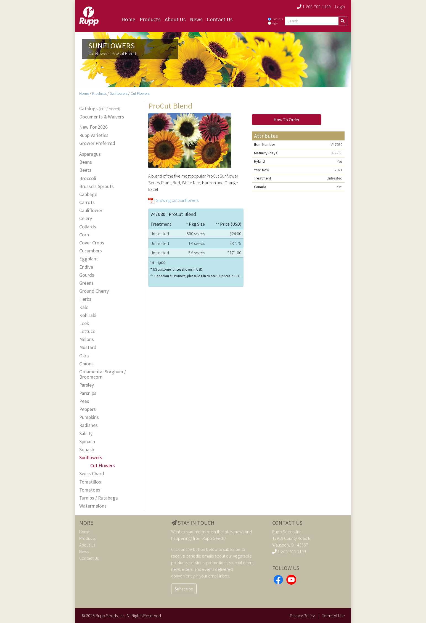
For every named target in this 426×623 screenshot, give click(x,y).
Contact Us (219, 19)
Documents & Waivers (101, 117)
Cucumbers (90, 251)
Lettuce (87, 331)
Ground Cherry (94, 291)
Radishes (88, 425)
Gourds (86, 275)
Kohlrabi (87, 315)
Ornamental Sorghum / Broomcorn (102, 374)
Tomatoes (89, 490)
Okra (84, 355)
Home (128, 19)
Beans (85, 162)
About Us (175, 19)
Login (340, 6)
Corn (84, 234)
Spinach (87, 441)
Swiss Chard (91, 473)
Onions (86, 363)
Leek (84, 323)
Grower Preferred (97, 143)
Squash (86, 449)
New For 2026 (93, 127)
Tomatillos (90, 482)
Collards (87, 226)
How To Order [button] (287, 119)
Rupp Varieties (94, 135)
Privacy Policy (302, 615)
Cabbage (88, 194)
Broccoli (87, 178)
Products (150, 19)
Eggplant (88, 259)
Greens (86, 283)
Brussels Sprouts (96, 186)
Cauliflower (90, 210)
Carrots (87, 202)
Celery (85, 218)
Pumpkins (89, 417)
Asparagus (90, 154)
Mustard (87, 347)
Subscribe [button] (184, 589)
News (196, 19)
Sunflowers (118, 93)
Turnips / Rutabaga (98, 498)
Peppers (87, 409)
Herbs (85, 299)
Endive (86, 267)
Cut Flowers (140, 93)
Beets (85, 170)
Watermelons (93, 506)
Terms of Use (333, 615)
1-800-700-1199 (314, 6)
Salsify (85, 433)
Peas (84, 401)
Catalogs (99, 109)
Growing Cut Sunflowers (177, 200)
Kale (83, 307)
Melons (86, 339)
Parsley (86, 385)
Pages (275, 23)
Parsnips (87, 393)
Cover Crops (91, 242)
